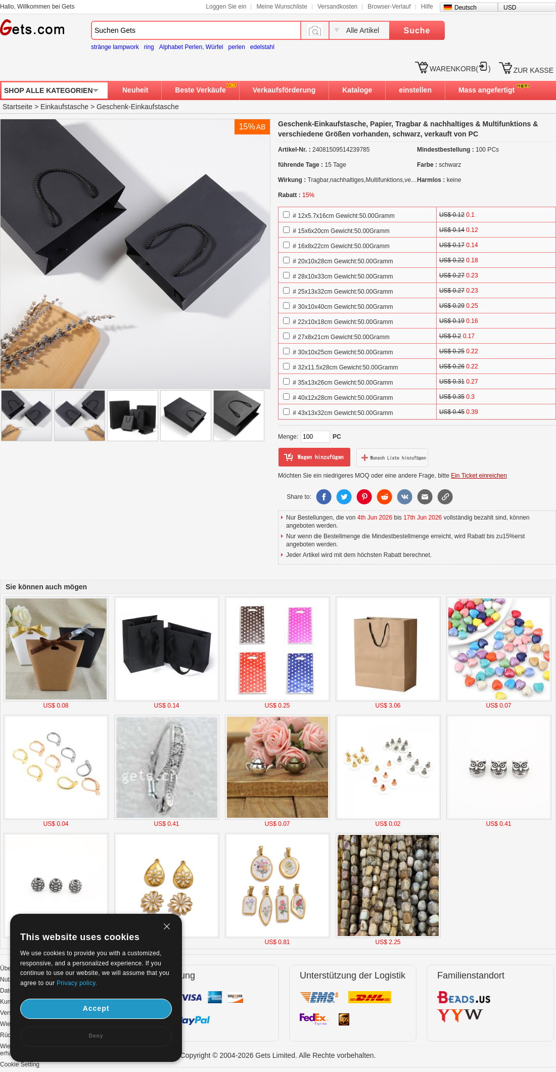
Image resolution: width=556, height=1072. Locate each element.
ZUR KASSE (533, 70)
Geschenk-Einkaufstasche (138, 107)
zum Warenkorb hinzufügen (314, 457)
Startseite (17, 107)
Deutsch (465, 7)
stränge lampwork (115, 47)
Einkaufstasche (64, 107)
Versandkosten (337, 6)
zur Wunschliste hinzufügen (392, 457)
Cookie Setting (19, 1064)
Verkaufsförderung (284, 90)
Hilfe (427, 6)
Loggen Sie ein (226, 6)
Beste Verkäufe (200, 90)
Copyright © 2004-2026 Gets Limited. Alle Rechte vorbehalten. (278, 1055)
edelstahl (262, 47)
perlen (236, 47)
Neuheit (135, 90)
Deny (96, 1036)
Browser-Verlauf (388, 6)
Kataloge (357, 90)
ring (149, 47)
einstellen (415, 90)
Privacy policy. (77, 983)
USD (509, 7)
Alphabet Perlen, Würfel (191, 47)
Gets (32, 27)
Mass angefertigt (486, 90)
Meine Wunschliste (281, 6)
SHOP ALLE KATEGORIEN (48, 90)
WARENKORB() (460, 69)
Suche (416, 30)
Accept (96, 1008)
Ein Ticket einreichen (479, 475)
